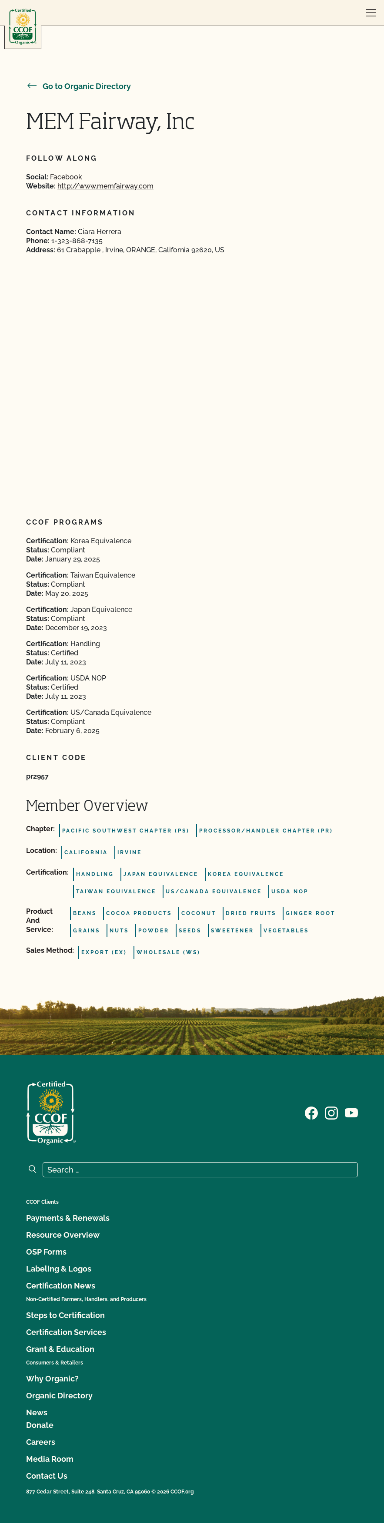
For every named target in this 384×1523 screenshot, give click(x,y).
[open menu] (371, 13)
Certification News (60, 1285)
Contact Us (46, 1475)
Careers (40, 1442)
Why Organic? (52, 1378)
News (36, 1412)
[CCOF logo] (22, 26)
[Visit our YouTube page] (351, 1112)
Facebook (66, 177)
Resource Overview (63, 1234)
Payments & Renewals (68, 1217)
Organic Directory (59, 1395)
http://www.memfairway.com (105, 186)
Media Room (49, 1459)
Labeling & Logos (58, 1268)
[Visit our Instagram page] (331, 1112)
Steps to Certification (65, 1315)
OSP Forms (46, 1251)
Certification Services (66, 1332)
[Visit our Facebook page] (311, 1112)
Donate (39, 1425)
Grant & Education (60, 1349)
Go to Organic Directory (78, 86)
